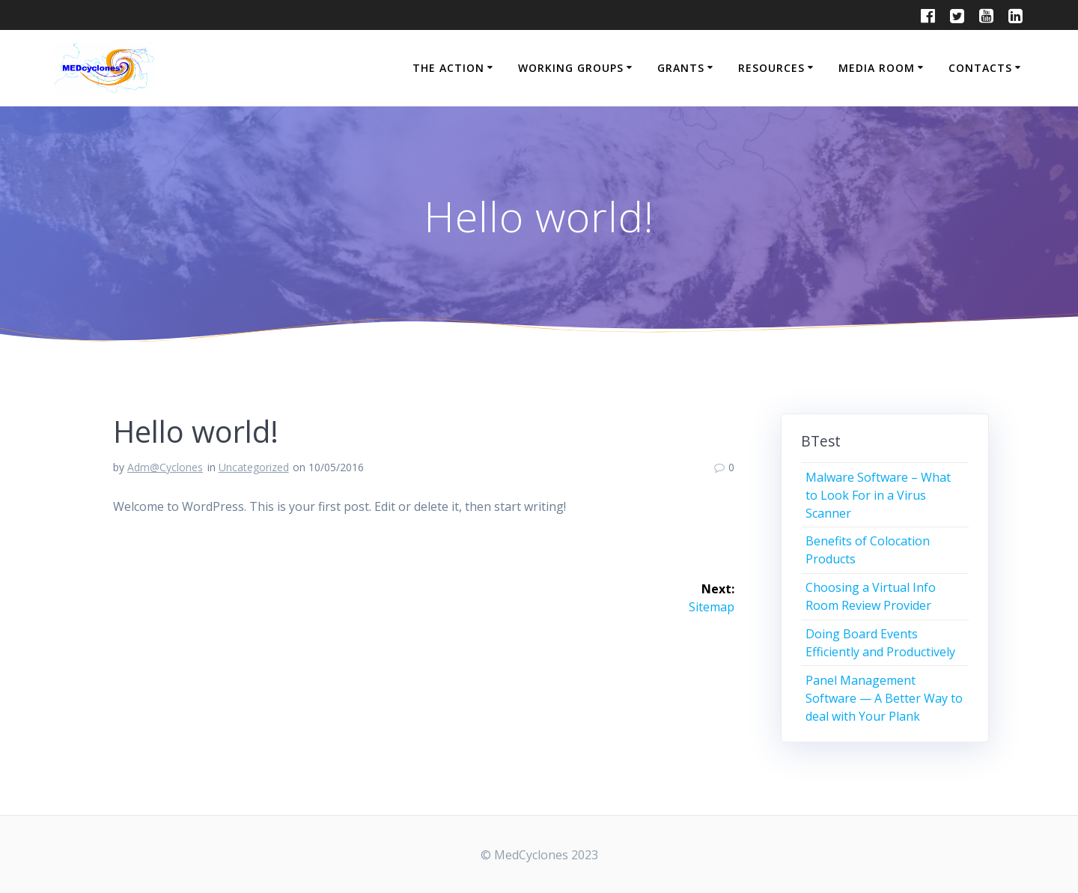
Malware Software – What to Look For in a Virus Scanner (878, 495)
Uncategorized (254, 467)
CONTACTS (980, 68)
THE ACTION (448, 68)
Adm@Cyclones (165, 467)
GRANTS (680, 68)
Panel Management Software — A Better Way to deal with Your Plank (884, 698)
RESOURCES (771, 68)
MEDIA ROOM (876, 68)
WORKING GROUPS (571, 68)
